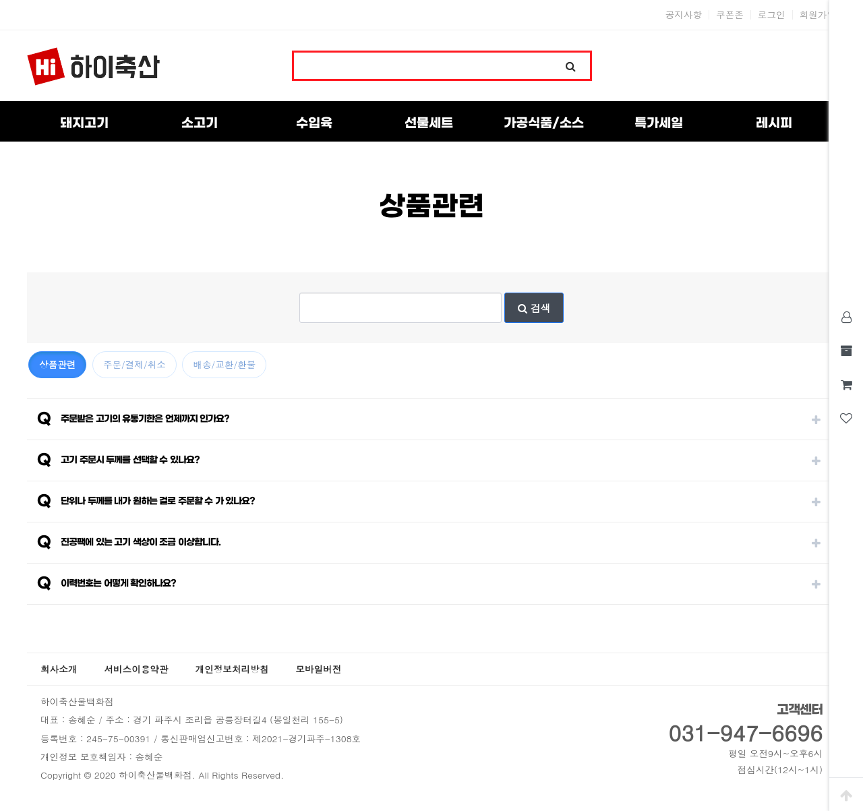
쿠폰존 (730, 15)
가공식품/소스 (544, 123)
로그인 (771, 15)
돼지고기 (84, 123)
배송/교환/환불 (224, 364)
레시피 (774, 123)
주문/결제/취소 (134, 364)
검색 (534, 308)
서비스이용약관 (136, 669)
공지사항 (683, 15)
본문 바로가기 (0, 0)
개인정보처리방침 (232, 669)
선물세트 (429, 123)
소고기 (199, 123)
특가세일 (658, 123)
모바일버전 (318, 669)
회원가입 (818, 15)
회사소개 (58, 669)
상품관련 (57, 364)
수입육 (314, 123)
